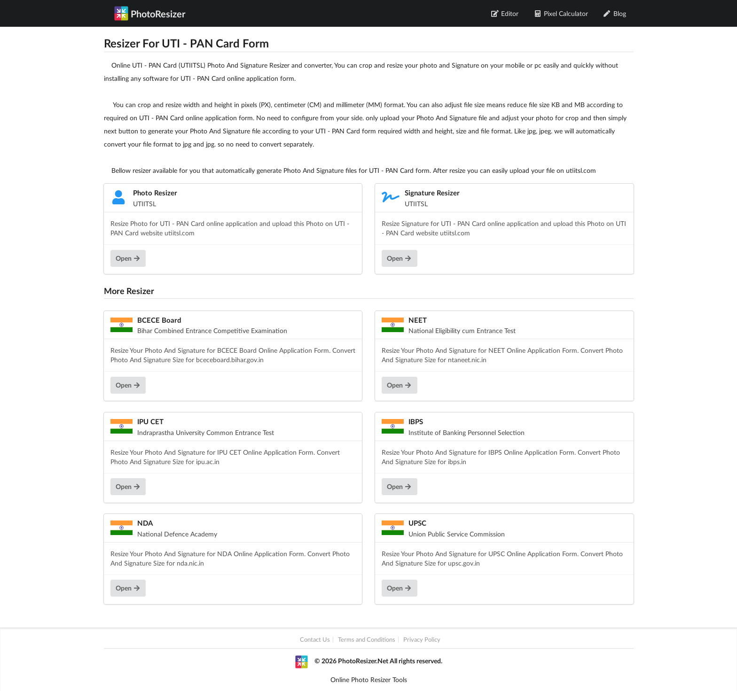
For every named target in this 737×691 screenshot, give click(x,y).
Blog (614, 13)
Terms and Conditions (366, 640)
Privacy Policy (421, 640)
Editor (505, 13)
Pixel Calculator (560, 13)
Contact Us (315, 640)
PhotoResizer (149, 13)
